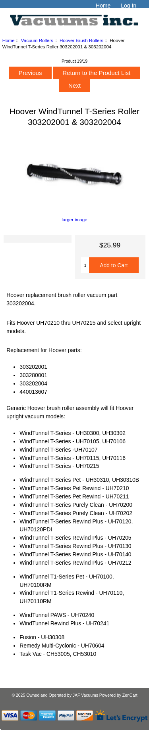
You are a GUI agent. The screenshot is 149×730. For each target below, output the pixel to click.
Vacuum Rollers (37, 40)
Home (103, 5)
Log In (128, 5)
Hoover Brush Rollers (81, 40)
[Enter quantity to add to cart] (85, 265)
